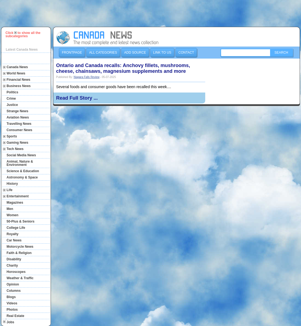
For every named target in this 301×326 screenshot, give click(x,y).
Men (10, 209)
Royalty (12, 234)
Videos (12, 303)
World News (16, 73)
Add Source (135, 52)
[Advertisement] (153, 13)
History (12, 184)
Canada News (17, 67)
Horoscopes (16, 272)
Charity (12, 265)
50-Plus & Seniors (20, 221)
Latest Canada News (22, 49)
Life (9, 190)
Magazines (15, 202)
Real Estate (15, 316)
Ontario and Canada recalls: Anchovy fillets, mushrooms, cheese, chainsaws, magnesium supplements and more (123, 68)
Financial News (18, 80)
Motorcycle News (20, 247)
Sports (12, 136)
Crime (11, 98)
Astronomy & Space (22, 177)
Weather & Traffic (20, 278)
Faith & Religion (19, 253)
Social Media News (21, 155)
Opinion (13, 284)
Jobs (10, 322)
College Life (16, 228)
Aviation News (18, 117)
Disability (14, 259)
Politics (12, 92)
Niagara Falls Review (86, 77)
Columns (14, 291)
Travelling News (19, 124)
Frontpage (72, 52)
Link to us (162, 52)
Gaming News (17, 143)
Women (12, 215)
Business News (19, 86)
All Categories (103, 52)
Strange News (17, 111)
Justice (12, 105)
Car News (14, 240)
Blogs (11, 297)
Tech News (15, 149)
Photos (12, 309)
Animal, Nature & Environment (20, 163)
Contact (186, 52)
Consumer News (19, 130)
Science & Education (23, 171)
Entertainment (18, 196)
